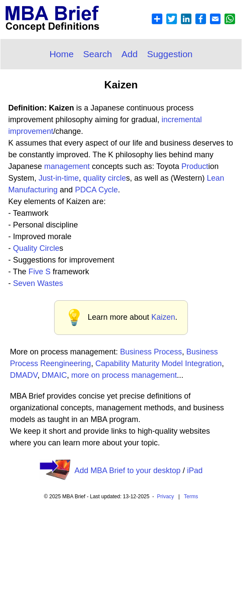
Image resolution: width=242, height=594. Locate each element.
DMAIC (54, 375)
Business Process (151, 351)
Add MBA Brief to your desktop (127, 470)
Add (129, 54)
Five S (40, 271)
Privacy (165, 496)
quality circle (104, 178)
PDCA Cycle (96, 189)
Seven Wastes (38, 283)
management (67, 166)
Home (61, 54)
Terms (191, 496)
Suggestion (170, 54)
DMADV (23, 375)
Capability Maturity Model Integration (158, 363)
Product (194, 166)
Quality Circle (36, 248)
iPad (195, 470)
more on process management (124, 375)
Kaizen (163, 317)
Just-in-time (59, 178)
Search (97, 54)
